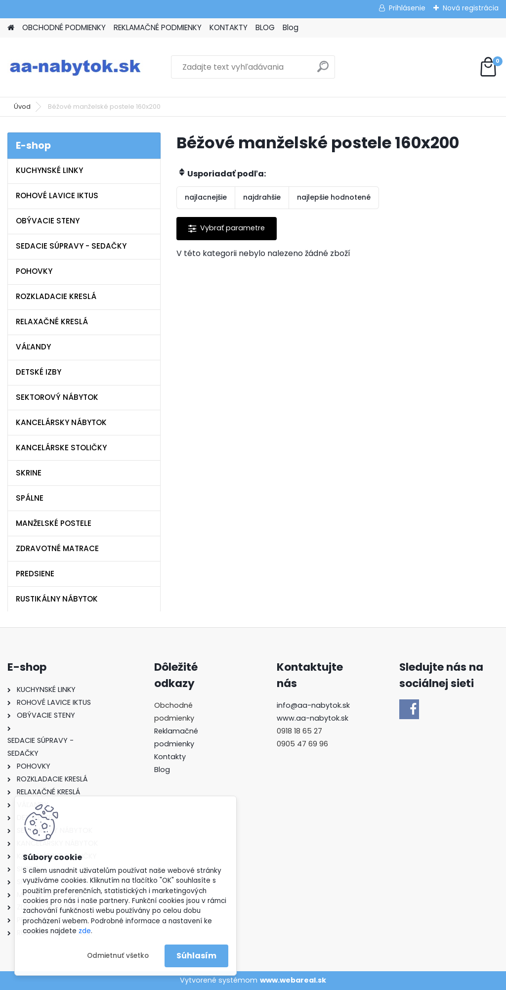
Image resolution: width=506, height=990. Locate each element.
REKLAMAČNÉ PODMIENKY (158, 27)
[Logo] (75, 67)
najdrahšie (262, 197)
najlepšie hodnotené (334, 197)
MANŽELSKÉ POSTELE (53, 523)
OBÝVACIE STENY (48, 220)
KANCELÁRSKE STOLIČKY (61, 447)
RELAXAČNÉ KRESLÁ (52, 321)
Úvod (22, 106)
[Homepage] (10, 28)
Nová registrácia (471, 8)
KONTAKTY (229, 27)
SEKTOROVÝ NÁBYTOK (57, 397)
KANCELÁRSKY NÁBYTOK (61, 422)
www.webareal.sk (293, 980)
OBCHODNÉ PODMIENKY (64, 27)
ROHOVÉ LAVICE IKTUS (57, 195)
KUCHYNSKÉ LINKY (49, 170)
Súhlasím (196, 955)
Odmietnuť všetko (118, 955)
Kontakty (170, 757)
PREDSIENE (35, 573)
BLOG (265, 27)
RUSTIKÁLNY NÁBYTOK (57, 599)
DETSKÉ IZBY (38, 372)
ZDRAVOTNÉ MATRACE (57, 548)
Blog (290, 27)
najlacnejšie (206, 197)
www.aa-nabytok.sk (312, 718)
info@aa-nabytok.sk (313, 705)
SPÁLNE (29, 498)
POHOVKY (34, 271)
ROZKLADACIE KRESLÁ (56, 296)
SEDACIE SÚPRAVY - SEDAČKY (71, 246)
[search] (323, 70)
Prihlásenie (407, 8)
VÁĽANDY (33, 347)
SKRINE (29, 473)
